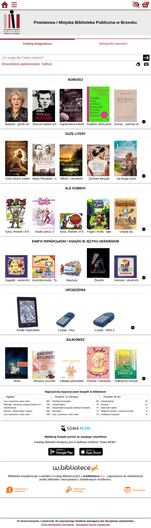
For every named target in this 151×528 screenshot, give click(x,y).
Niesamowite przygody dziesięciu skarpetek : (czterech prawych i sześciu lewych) (88, 408)
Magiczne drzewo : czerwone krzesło (117, 411)
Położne (104, 405)
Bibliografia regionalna (113, 43)
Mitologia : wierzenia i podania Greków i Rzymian (25, 405)
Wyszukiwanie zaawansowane (21, 63)
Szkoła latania (10, 408)
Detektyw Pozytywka (61, 401)
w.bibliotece (93, 476)
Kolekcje (47, 63)
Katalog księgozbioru (37, 43)
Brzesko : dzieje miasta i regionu (18, 411)
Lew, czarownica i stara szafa (16, 401)
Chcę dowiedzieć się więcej (57, 524)
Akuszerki (56, 411)
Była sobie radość (109, 408)
